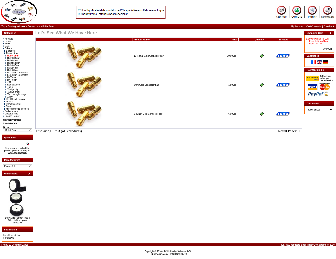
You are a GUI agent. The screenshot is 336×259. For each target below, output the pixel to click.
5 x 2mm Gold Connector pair (148, 114)
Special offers (10, 123)
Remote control (12, 104)
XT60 (9, 97)
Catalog (12, 26)
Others (21, 26)
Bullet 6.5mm (12, 65)
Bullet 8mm (11, 70)
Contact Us (8, 238)
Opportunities (10, 113)
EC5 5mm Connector (16, 75)
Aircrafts (8, 39)
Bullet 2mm (48, 26)
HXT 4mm (11, 77)
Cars (6, 46)
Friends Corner (11, 116)
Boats (7, 43)
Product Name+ (142, 39)
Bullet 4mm (11, 60)
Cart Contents (313, 26)
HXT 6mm (11, 80)
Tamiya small (12, 92)
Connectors (34, 26)
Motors (8, 101)
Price (234, 39)
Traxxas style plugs (15, 94)
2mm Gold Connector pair (146, 85)
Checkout (329, 26)
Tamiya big (11, 89)
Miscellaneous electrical (16, 109)
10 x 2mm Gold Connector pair (149, 56)
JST (8, 82)
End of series (10, 111)
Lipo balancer (12, 84)
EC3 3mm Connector (16, 72)
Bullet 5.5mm (12, 63)
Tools (7, 106)
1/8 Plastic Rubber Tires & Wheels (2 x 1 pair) (17, 219)
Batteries (9, 51)
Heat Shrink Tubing (14, 99)
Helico (7, 41)
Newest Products (12, 120)
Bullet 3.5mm (12, 58)
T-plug (9, 87)
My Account (297, 26)
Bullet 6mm (11, 68)
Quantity (259, 39)
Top (3, 26)
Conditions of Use (11, 235)
